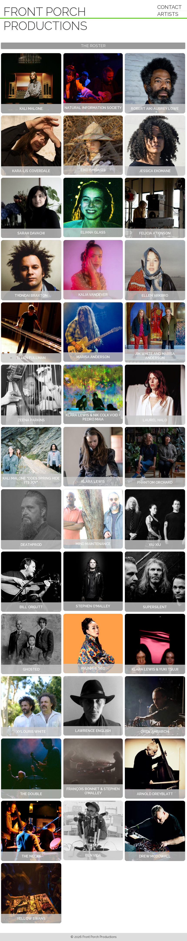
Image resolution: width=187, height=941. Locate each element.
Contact (169, 7)
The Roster (93, 45)
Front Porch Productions (45, 19)
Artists (167, 14)
